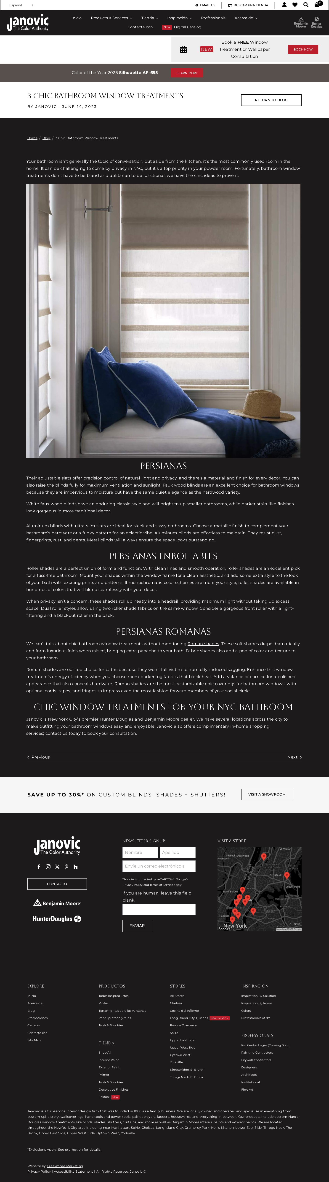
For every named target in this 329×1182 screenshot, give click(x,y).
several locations (233, 719)
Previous (41, 757)
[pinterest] (66, 867)
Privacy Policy (132, 884)
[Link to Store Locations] (260, 889)
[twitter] (57, 867)
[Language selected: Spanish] (21, 5)
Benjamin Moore (162, 719)
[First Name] (140, 852)
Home (32, 138)
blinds (61, 485)
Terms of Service (161, 884)
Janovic (34, 719)
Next (292, 757)
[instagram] (48, 867)
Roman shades (203, 643)
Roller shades (40, 568)
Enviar (137, 926)
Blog (46, 138)
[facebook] (39, 867)
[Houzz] (76, 867)
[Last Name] (178, 852)
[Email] (159, 866)
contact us (56, 733)
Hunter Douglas (116, 719)
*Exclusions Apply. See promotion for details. (64, 1149)
